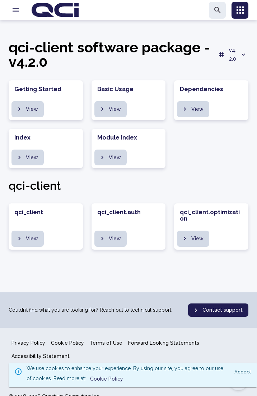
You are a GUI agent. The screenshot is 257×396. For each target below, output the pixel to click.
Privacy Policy (28, 343)
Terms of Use (106, 343)
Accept (242, 371)
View (27, 109)
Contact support (217, 310)
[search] (217, 10)
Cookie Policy (67, 343)
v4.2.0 (232, 54)
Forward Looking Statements (163, 343)
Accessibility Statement (40, 356)
